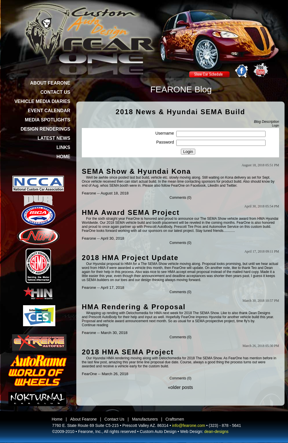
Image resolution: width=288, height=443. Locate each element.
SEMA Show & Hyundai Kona (136, 171)
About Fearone (83, 419)
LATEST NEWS (54, 138)
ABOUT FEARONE (50, 83)
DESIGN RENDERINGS (45, 129)
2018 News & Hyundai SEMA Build (180, 112)
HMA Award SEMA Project (131, 212)
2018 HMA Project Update (130, 257)
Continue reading (95, 325)
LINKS (63, 147)
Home (57, 419)
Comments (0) (180, 198)
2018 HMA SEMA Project (128, 352)
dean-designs (216, 431)
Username (164, 133)
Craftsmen (175, 419)
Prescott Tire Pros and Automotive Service (206, 227)
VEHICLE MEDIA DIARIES (42, 101)
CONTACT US (55, 92)
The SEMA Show (213, 219)
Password (165, 142)
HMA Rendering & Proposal (133, 307)
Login (275, 125)
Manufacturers (145, 419)
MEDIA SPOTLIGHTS (47, 119)
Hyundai (215, 317)
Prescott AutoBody (158, 227)
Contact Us (114, 419)
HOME (63, 156)
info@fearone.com (188, 425)
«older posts (180, 387)
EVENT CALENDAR (49, 110)
